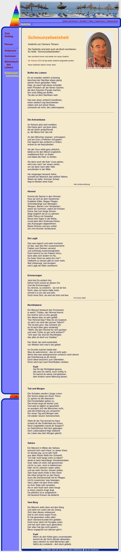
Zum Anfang (9, 35)
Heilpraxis (10, 50)
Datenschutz (113, 21)
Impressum (100, 21)
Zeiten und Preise (70, 21)
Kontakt (83, 21)
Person (9, 44)
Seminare (10, 56)
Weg (91, 21)
